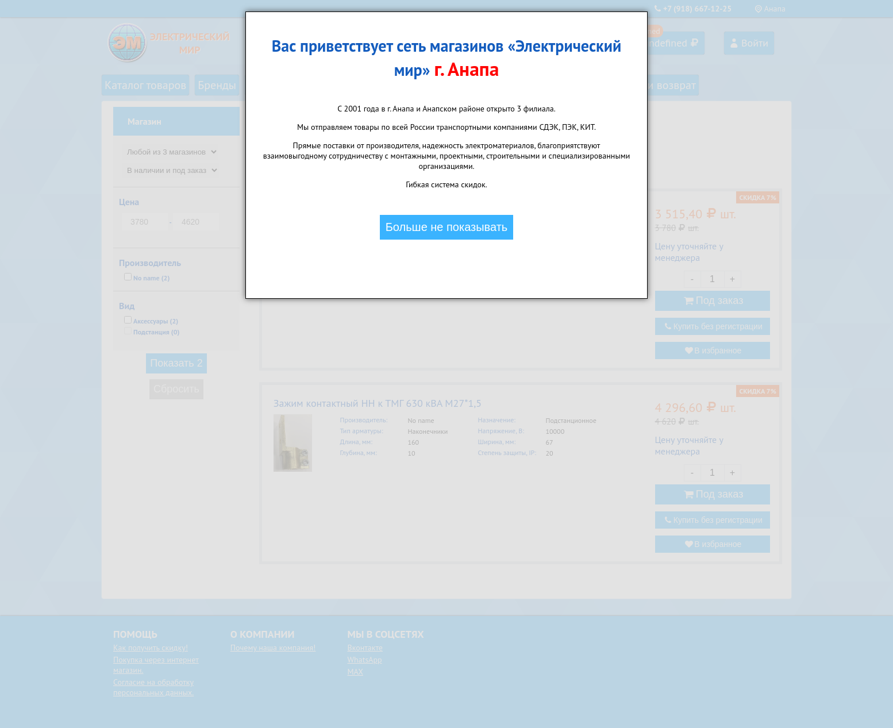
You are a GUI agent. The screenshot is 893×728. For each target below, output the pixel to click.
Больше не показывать (447, 227)
